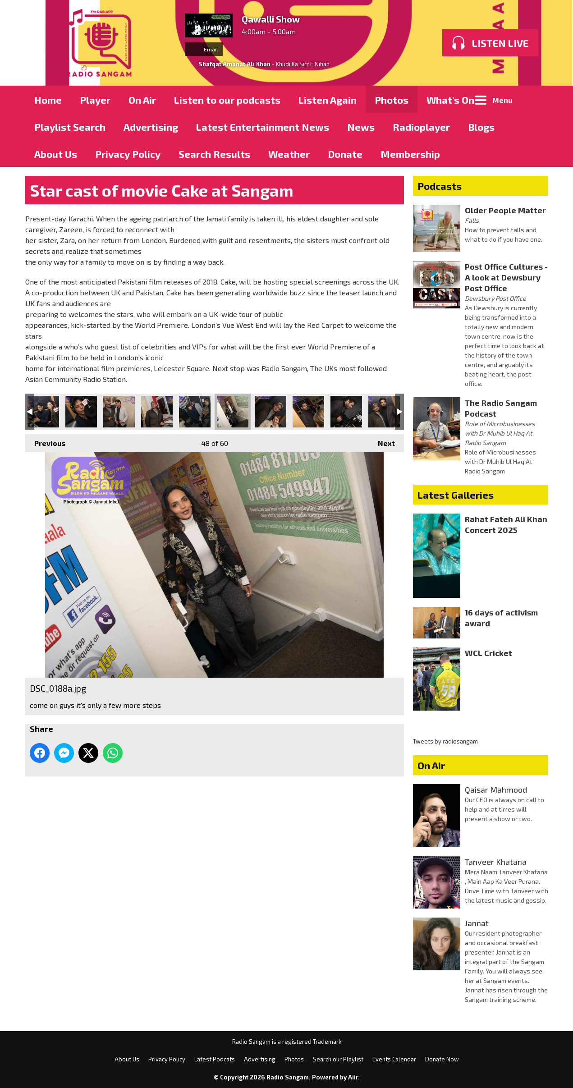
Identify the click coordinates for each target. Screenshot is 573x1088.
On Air (142, 100)
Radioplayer (421, 127)
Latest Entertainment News (262, 127)
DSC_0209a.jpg (384, 411)
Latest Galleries (455, 494)
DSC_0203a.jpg (346, 411)
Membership (410, 154)
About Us (55, 154)
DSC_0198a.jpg (308, 411)
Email (203, 49)
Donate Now (442, 1059)
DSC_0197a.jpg (270, 411)
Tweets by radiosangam (445, 741)
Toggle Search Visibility (534, 99)
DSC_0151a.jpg (43, 411)
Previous (45, 440)
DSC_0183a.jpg (195, 411)
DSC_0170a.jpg (119, 411)
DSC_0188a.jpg (232, 411)
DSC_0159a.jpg (81, 411)
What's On (450, 100)
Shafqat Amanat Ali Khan (234, 64)
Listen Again (327, 100)
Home (48, 100)
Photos (391, 100)
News (361, 127)
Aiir (353, 1077)
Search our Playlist (338, 1059)
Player (95, 100)
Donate (345, 154)
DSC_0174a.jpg (157, 411)
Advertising (151, 127)
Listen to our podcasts (227, 100)
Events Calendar (394, 1059)
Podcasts (439, 186)
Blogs (481, 127)
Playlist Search (69, 127)
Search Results (214, 154)
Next (382, 440)
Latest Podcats (214, 1059)
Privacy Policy (127, 154)
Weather (289, 154)
